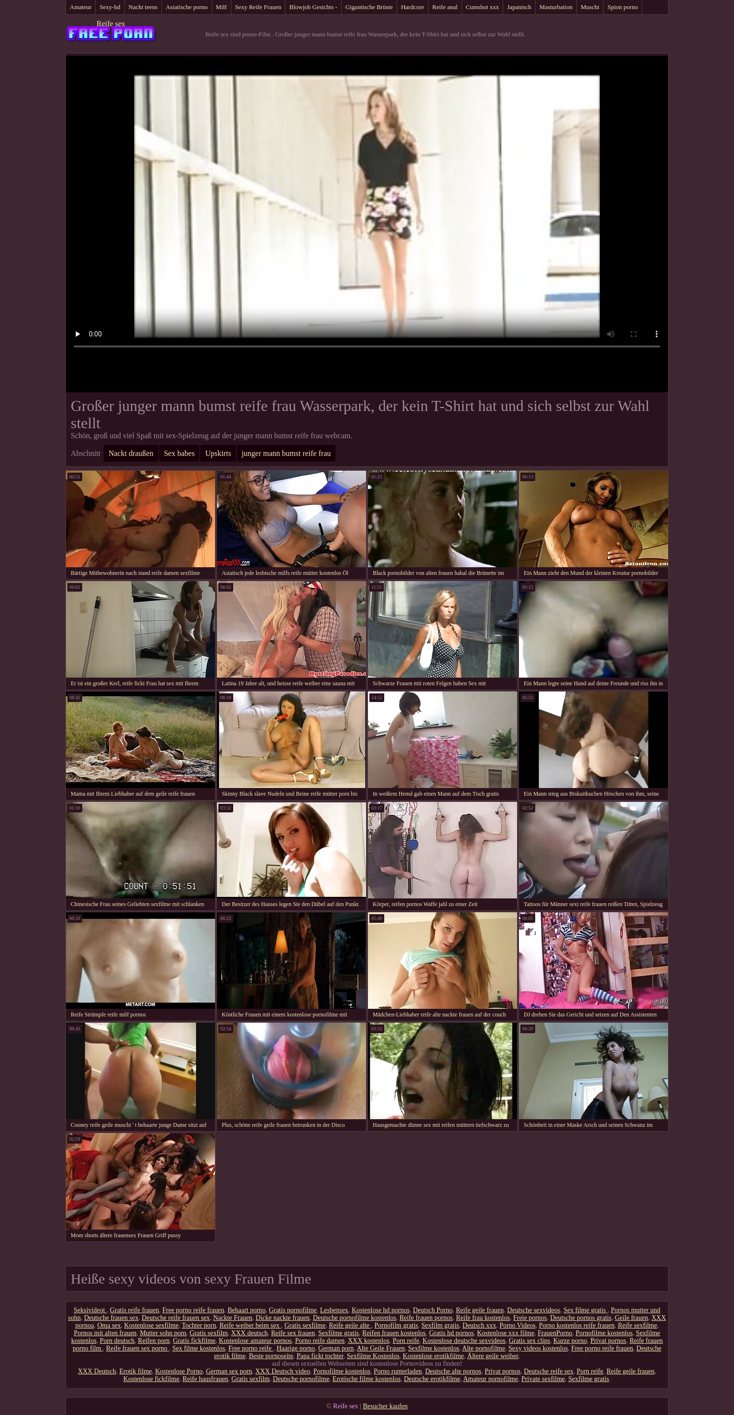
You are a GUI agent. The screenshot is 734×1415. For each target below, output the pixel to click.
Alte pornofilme (483, 1348)
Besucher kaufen (385, 1406)
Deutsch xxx (479, 1325)
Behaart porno (246, 1310)
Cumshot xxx (482, 7)
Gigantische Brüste (369, 7)
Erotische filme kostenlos (366, 1379)
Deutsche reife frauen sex (175, 1317)
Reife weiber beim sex (250, 1325)
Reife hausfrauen (205, 1379)
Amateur (80, 7)
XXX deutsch (249, 1333)
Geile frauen (631, 1317)
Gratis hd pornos (451, 1333)
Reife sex (111, 24)
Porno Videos (517, 1325)
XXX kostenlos (368, 1340)
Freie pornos (530, 1317)
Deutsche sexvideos (533, 1310)
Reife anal (445, 7)
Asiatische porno (187, 7)
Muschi (590, 7)
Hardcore (412, 7)
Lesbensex (334, 1310)
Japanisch (519, 7)
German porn (336, 1348)
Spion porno (622, 7)
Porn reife (406, 1340)
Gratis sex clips (529, 1340)
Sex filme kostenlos (199, 1348)
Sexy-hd (109, 7)
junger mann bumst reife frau (286, 453)
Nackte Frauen (232, 1317)
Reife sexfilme (637, 1325)
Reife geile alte (350, 1325)
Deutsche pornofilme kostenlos (354, 1317)
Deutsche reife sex (548, 1371)
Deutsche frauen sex (111, 1317)
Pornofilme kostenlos (603, 1333)
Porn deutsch (117, 1340)
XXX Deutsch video (282, 1371)
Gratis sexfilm (209, 1333)
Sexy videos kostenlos (538, 1348)
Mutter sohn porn (163, 1333)
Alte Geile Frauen (381, 1348)
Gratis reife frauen (134, 1310)
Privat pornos (608, 1340)
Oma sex (108, 1325)
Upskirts (218, 453)
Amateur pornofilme (490, 1379)
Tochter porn (199, 1325)
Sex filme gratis (585, 1310)
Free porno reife (250, 1348)
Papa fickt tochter (320, 1356)
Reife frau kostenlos (483, 1317)
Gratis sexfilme (304, 1325)
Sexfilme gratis (338, 1333)
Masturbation (556, 7)
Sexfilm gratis (440, 1325)
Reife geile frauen (480, 1310)
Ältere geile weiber (492, 1356)
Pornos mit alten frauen (105, 1333)
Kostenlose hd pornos (381, 1310)
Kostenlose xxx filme (505, 1333)
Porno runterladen (398, 1371)
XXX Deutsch (97, 1371)
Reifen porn (154, 1340)
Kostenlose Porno (179, 1371)
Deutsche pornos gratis (580, 1317)
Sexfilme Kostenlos (373, 1356)
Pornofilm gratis (396, 1325)
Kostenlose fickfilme (151, 1379)
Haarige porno (296, 1348)
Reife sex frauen (293, 1333)
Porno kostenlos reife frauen (577, 1325)
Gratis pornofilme (293, 1310)
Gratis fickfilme (194, 1340)
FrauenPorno (555, 1333)
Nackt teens (143, 7)
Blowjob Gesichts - (313, 7)
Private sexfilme (543, 1379)
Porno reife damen (320, 1340)
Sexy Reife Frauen (258, 7)
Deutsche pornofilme (301, 1379)
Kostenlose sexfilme (151, 1325)
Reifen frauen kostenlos (394, 1333)
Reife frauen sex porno (137, 1348)
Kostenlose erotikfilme (433, 1356)
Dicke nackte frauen (283, 1317)
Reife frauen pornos (426, 1317)
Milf (221, 7)
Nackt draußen (130, 453)
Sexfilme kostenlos (433, 1348)
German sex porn (229, 1371)
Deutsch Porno (433, 1310)
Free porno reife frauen (193, 1310)
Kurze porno (570, 1340)
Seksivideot (90, 1310)
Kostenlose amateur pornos (255, 1340)
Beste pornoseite (271, 1356)
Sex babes (179, 453)
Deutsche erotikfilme (432, 1379)
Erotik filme (135, 1371)
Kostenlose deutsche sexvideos (463, 1340)
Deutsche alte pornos (453, 1371)
